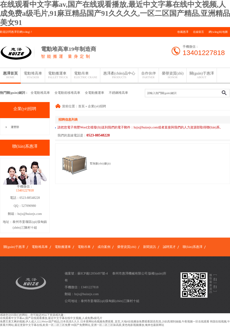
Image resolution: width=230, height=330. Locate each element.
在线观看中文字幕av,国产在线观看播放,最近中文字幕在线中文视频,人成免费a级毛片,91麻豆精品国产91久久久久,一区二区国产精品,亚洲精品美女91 (115, 13)
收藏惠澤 (182, 31)
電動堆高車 (33, 75)
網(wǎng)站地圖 (218, 31)
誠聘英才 (169, 247)
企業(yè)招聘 (97, 106)
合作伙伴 (148, 75)
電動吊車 (85, 75)
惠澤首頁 (10, 75)
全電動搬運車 (94, 92)
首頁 (81, 106)
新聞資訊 (149, 247)
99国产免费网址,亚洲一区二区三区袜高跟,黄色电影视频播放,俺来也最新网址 (117, 325)
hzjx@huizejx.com (29, 214)
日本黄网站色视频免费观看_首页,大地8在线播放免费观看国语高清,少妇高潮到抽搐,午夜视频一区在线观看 (144, 321)
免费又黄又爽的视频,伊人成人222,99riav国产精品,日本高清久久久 (40, 321)
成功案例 (104, 247)
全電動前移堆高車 (67, 92)
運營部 (15, 127)
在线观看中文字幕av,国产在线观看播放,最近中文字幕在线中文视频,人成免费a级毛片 (51, 318)
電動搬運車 (58, 75)
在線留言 (198, 31)
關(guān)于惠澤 (202, 75)
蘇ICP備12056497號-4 (93, 273)
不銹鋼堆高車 (118, 92)
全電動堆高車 (40, 92)
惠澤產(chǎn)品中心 (119, 75)
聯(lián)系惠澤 (192, 247)
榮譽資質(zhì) (173, 75)
